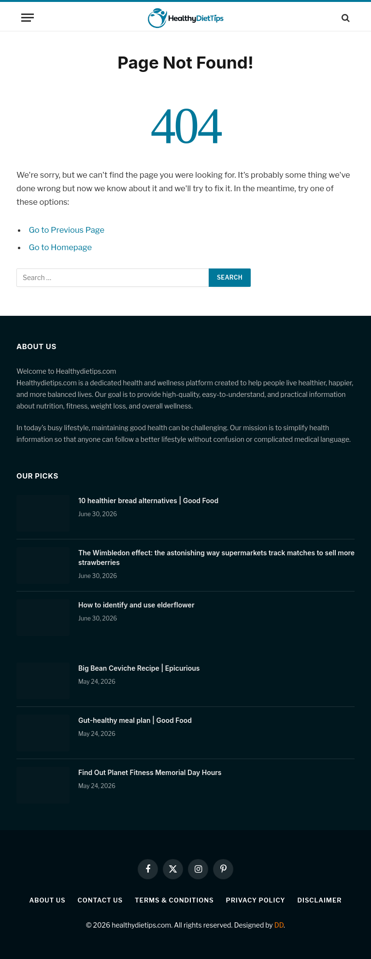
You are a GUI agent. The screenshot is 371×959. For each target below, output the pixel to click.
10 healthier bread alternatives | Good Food (148, 500)
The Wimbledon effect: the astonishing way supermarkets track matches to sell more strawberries (216, 557)
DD (279, 925)
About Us (47, 900)
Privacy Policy (255, 900)
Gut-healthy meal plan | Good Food (135, 720)
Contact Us (100, 900)
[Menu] (27, 17)
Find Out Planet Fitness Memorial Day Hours (150, 772)
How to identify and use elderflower (136, 605)
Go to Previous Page (67, 230)
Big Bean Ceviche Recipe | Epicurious (139, 668)
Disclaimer (319, 900)
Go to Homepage (60, 247)
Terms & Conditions (174, 900)
